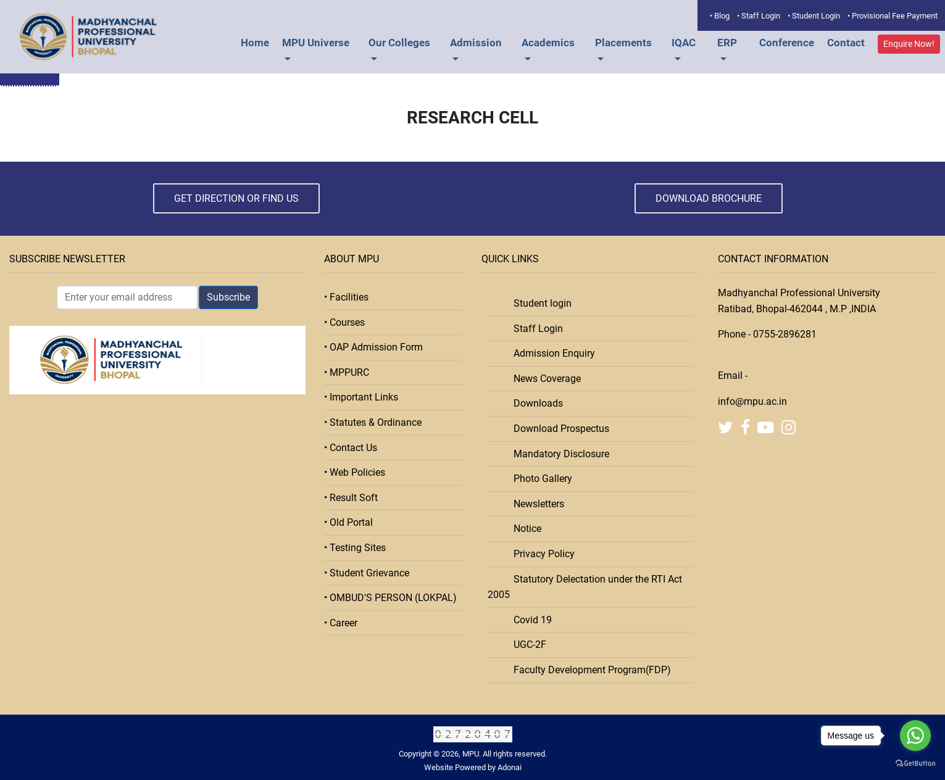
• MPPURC (346, 372)
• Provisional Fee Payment (892, 15)
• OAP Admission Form (373, 347)
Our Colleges (399, 42)
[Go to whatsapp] (915, 735)
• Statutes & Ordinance (373, 422)
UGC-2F (526, 644)
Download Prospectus (557, 428)
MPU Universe (315, 42)
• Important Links (361, 397)
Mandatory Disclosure (557, 454)
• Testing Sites (355, 548)
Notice (523, 528)
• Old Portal (348, 522)
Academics (548, 42)
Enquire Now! (909, 44)
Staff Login (534, 328)
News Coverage (543, 378)
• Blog (720, 15)
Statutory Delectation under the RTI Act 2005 (585, 587)
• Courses (344, 322)
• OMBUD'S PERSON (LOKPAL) (390, 598)
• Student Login (814, 15)
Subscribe (228, 297)
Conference (786, 42)
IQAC (684, 42)
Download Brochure (709, 198)
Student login (539, 303)
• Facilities (346, 297)
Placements (623, 42)
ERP (727, 42)
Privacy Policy (540, 554)
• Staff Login (758, 15)
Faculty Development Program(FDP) (588, 670)
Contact (846, 42)
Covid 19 (529, 620)
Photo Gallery (539, 478)
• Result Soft (351, 498)
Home (255, 42)
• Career (340, 623)
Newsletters (535, 504)
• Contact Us (350, 448)
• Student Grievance (366, 573)
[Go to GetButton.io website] (915, 763)
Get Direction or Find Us (236, 198)
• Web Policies (354, 472)
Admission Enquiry (550, 353)
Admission (476, 42)
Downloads (534, 403)
